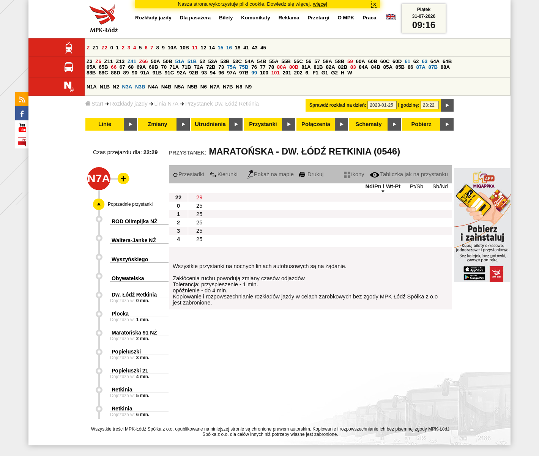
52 (202, 61)
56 (309, 61)
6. (308, 73)
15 (221, 47)
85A (387, 67)
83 (353, 67)
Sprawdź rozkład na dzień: (337, 105)
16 (229, 47)
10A (172, 47)
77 (263, 67)
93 (204, 73)
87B (433, 67)
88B (91, 73)
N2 (116, 87)
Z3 (90, 61)
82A (330, 67)
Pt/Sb (416, 186)
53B (225, 61)
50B (167, 61)
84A (363, 67)
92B (193, 73)
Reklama (289, 18)
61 (407, 61)
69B (153, 67)
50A (155, 61)
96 (221, 73)
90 (134, 73)
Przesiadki (188, 174)
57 (317, 61)
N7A (215, 87)
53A (212, 61)
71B (186, 67)
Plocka (120, 314)
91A (145, 73)
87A (420, 67)
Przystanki (263, 124)
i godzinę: (408, 105)
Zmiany (157, 124)
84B (375, 67)
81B (318, 67)
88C (103, 73)
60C (384, 61)
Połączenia (315, 124)
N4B (166, 87)
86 (410, 67)
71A (174, 67)
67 (122, 67)
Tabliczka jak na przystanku (409, 174)
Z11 (108, 61)
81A (305, 67)
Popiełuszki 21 (130, 371)
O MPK (346, 18)
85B (400, 67)
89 (126, 73)
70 (164, 67)
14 (212, 47)
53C (237, 61)
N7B (228, 87)
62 (416, 61)
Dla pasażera (195, 18)
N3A (127, 87)
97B (243, 73)
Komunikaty (255, 18)
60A (360, 61)
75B (243, 67)
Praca (369, 18)
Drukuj (311, 174)
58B (339, 61)
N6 (203, 87)
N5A (179, 87)
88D (115, 73)
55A (273, 61)
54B (261, 61)
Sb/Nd (440, 186)
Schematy (368, 124)
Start (94, 104)
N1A (92, 87)
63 (424, 61)
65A (91, 67)
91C (169, 73)
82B (342, 67)
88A (445, 67)
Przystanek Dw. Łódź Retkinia (222, 104)
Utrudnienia (210, 124)
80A (281, 67)
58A (327, 61)
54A (249, 61)
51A (179, 61)
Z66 (143, 61)
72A (198, 67)
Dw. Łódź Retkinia (134, 295)
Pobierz (421, 124)
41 (246, 47)
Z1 (96, 47)
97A (231, 73)
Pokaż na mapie (270, 174)
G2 (334, 73)
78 (271, 67)
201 (287, 73)
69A (141, 67)
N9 (248, 87)
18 (238, 47)
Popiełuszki (126, 352)
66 (114, 67)
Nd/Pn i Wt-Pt (382, 186)
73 (221, 67)
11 (195, 47)
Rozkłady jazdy (129, 104)
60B (372, 61)
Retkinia (122, 390)
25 (199, 206)
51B (192, 61)
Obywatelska (128, 278)
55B (285, 61)
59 (350, 61)
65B (103, 67)
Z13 (120, 61)
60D (397, 61)
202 (298, 73)
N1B (104, 87)
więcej (320, 4)
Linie (104, 124)
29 (199, 197)
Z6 (98, 61)
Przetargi (318, 18)
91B (157, 73)
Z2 (104, 47)
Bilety (226, 18)
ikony (354, 174)
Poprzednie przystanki (130, 204)
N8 (239, 87)
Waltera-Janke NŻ (134, 240)
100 (264, 73)
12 (203, 47)
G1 (325, 73)
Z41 (132, 61)
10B (184, 47)
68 (131, 67)
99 (254, 73)
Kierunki (224, 174)
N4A (153, 87)
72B (210, 67)
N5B (192, 87)
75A (231, 67)
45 (263, 47)
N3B (140, 87)
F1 (315, 73)
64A (435, 61)
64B (447, 61)
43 (255, 47)
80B (293, 67)
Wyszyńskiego (130, 259)
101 (275, 73)
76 (254, 67)
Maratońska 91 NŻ (134, 333)
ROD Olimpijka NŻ (135, 221)
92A (181, 73)
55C (298, 61)
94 (213, 73)
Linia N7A (166, 104)
